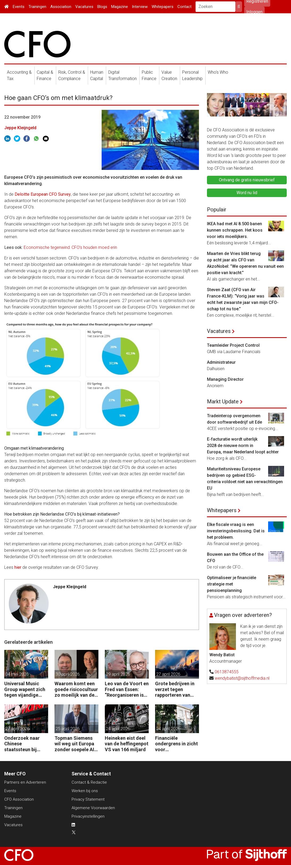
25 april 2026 (68, 728)
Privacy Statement (88, 799)
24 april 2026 (118, 728)
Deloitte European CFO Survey (43, 194)
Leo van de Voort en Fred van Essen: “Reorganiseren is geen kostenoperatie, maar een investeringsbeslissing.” (127, 689)
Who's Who (218, 72)
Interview (140, 6)
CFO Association (19, 799)
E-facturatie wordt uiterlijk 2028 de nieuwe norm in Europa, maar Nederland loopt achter (243, 445)
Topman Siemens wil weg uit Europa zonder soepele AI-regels (75, 744)
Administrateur (221, 362)
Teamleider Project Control (233, 345)
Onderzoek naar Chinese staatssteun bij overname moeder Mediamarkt (24, 744)
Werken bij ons (85, 790)
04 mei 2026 (17, 674)
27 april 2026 (168, 674)
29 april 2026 (118, 674)
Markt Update (223, 401)
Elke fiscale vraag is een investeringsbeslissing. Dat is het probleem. (236, 531)
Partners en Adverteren (25, 782)
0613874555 (227, 671)
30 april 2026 (68, 674)
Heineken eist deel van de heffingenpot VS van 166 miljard (126, 743)
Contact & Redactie (89, 782)
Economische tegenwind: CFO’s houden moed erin (70, 247)
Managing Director (225, 379)
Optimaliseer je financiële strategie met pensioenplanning (231, 584)
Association (60, 6)
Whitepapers (162, 6)
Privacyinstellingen (88, 816)
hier (17, 567)
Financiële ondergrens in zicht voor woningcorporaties (176, 744)
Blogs (102, 6)
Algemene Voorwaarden (93, 807)
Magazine (119, 6)
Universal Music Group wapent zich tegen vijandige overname (24, 689)
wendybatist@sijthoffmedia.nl (242, 678)
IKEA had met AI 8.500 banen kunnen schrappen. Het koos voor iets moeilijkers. (235, 230)
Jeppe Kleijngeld (20, 127)
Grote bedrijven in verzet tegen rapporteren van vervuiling (174, 689)
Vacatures (84, 6)
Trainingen (37, 6)
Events (18, 6)
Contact (184, 6)
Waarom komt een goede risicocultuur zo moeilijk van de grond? (76, 689)
